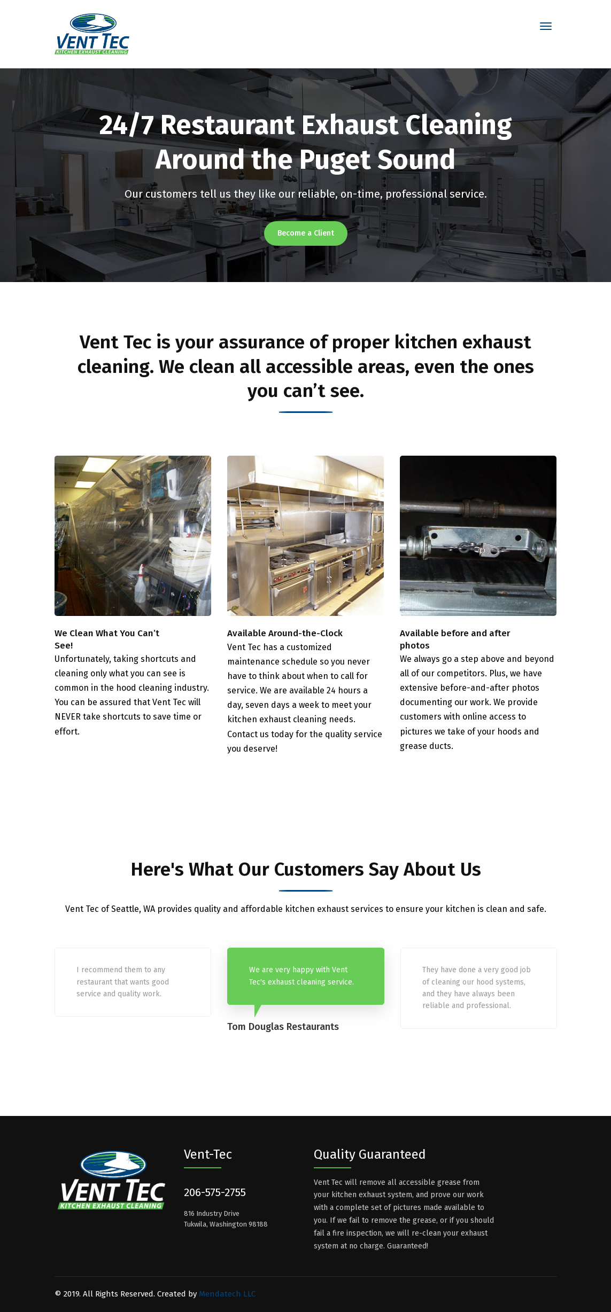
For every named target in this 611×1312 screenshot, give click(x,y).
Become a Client (305, 233)
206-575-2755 (215, 1192)
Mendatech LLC (227, 1294)
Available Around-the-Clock (285, 633)
